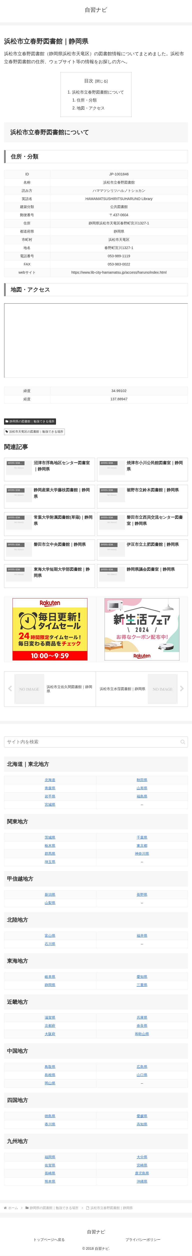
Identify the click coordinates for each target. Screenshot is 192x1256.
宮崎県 (142, 1165)
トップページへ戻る (49, 1240)
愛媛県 (142, 1116)
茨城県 (50, 838)
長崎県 (50, 1173)
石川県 (50, 944)
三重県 (142, 985)
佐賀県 (50, 1165)
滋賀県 (50, 1018)
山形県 (142, 788)
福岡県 (50, 1157)
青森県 (50, 788)
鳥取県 (50, 1067)
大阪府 (50, 1034)
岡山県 (50, 1083)
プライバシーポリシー (143, 1240)
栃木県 (50, 846)
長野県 (142, 895)
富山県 (50, 936)
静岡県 (50, 985)
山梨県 (50, 903)
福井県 (142, 936)
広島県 (142, 1067)
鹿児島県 (142, 1173)
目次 (88, 80)
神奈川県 (142, 854)
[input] (96, 742)
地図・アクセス (91, 108)
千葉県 (142, 838)
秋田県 (142, 780)
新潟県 (50, 895)
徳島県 (50, 1116)
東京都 (142, 846)
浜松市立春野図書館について (98, 92)
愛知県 (142, 977)
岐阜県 (50, 977)
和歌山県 (142, 1034)
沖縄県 (142, 1182)
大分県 (142, 1157)
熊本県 (50, 1182)
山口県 (142, 1075)
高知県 (142, 1124)
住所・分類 (87, 100)
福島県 (142, 797)
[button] (182, 742)
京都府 (50, 1026)
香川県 (50, 1124)
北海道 (50, 780)
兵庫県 (142, 1018)
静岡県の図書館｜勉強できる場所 (30, 421)
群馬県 (50, 854)
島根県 (50, 1075)
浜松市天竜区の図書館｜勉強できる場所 (34, 432)
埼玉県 (50, 862)
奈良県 (142, 1026)
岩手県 (50, 797)
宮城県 (50, 805)
